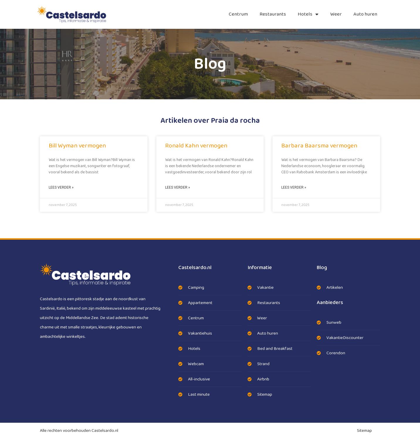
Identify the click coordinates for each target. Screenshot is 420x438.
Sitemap (364, 430)
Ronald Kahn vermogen (196, 146)
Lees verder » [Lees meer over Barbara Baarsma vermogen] (293, 187)
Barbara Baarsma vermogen (319, 146)
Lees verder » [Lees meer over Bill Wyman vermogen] (61, 187)
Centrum (238, 14)
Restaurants (273, 14)
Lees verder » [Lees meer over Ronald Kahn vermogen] (177, 187)
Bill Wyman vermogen (77, 146)
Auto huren (365, 14)
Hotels (308, 14)
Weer (336, 14)
